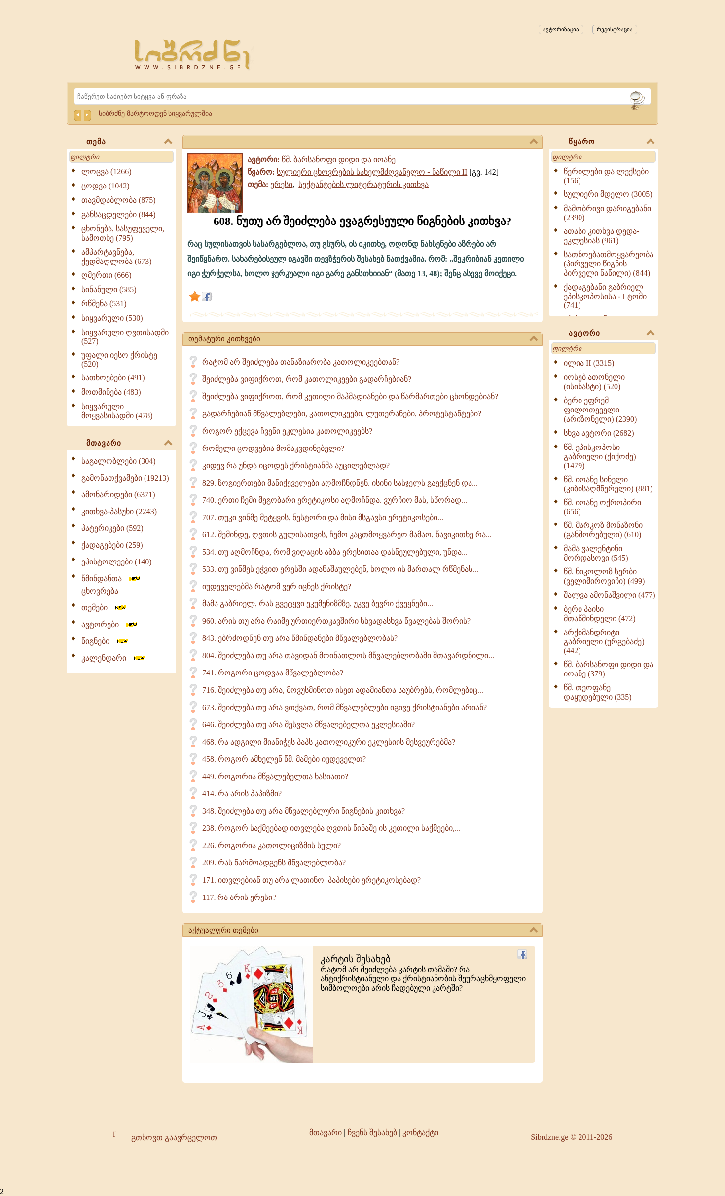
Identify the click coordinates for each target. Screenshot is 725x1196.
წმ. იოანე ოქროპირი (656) (602, 507)
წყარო (611, 142)
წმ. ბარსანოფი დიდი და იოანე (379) (608, 669)
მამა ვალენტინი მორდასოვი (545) (596, 553)
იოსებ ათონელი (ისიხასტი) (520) (594, 382)
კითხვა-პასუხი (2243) (119, 511)
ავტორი (611, 333)
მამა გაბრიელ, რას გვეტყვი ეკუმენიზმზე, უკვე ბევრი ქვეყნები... (317, 603)
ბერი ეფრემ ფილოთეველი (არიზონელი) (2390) (600, 409)
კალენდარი (113, 658)
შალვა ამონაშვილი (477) (609, 595)
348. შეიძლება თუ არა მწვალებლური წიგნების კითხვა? (303, 811)
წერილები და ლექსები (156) (606, 176)
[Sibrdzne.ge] (193, 54)
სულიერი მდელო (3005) (608, 194)
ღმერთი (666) (106, 275)
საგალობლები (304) (118, 461)
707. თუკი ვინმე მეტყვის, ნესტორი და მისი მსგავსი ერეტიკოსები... (322, 517)
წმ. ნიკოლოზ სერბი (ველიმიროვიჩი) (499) (604, 576)
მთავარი (129, 443)
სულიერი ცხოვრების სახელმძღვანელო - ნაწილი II (372, 172)
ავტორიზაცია (561, 29)
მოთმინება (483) (111, 392)
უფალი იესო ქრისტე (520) (119, 359)
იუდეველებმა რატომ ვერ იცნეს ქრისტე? (276, 586)
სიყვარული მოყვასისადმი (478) (117, 411)
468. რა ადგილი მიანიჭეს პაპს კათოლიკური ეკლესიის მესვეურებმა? (328, 742)
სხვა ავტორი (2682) (599, 433)
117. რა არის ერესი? (239, 897)
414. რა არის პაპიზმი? (242, 793)
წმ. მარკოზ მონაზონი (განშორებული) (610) (603, 530)
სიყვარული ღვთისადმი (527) (125, 336)
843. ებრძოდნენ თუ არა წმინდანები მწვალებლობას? (300, 638)
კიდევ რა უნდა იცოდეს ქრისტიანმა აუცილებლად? (296, 465)
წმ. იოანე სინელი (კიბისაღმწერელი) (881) (608, 484)
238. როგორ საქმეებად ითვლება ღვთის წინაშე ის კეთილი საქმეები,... (331, 828)
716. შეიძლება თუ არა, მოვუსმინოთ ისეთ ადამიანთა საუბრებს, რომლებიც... (342, 690)
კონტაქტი (420, 1132)
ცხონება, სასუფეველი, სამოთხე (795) (122, 233)
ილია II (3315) (589, 363)
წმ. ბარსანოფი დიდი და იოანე (339, 159)
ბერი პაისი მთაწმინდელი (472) (600, 614)
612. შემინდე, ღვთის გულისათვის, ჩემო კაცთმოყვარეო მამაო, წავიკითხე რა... (347, 534)
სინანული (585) (109, 289)
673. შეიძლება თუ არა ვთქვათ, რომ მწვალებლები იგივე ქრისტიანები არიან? (344, 707)
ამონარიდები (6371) (118, 494)
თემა (129, 142)
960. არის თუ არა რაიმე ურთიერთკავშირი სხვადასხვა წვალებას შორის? (336, 621)
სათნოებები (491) (113, 378)
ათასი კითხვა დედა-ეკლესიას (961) (601, 236)
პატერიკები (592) (112, 528)
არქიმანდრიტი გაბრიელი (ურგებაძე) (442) (604, 641)
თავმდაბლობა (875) (118, 200)
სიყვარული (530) (112, 318)
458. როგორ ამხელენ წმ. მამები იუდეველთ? (284, 759)
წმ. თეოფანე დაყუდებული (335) (598, 692)
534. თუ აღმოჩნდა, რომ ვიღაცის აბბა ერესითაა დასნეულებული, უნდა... (335, 552)
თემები (104, 607)
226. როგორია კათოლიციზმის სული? (271, 845)
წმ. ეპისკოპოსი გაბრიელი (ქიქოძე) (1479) (600, 456)
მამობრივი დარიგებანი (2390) (607, 213)
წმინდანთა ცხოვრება (111, 584)
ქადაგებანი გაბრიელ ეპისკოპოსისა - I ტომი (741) (605, 296)
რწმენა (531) (104, 303)
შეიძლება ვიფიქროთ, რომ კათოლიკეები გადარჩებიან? (306, 379)
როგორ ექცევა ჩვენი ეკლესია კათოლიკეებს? (287, 431)
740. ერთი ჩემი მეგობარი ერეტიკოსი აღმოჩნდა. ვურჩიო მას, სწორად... (334, 500)
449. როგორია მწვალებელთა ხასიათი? (275, 776)
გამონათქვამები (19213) (125, 478)
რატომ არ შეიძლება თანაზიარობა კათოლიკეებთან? (300, 362)
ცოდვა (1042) (105, 186)
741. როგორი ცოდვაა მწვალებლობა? (272, 673)
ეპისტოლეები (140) (116, 562)
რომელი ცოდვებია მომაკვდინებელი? (273, 448)
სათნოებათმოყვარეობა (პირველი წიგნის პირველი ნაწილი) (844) (608, 263)
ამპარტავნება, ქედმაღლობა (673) (116, 256)
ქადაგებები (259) (112, 545)
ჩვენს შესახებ (372, 1132)
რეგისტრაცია (615, 29)
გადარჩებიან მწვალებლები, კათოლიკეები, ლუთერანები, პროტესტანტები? (341, 414)
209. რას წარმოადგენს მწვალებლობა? (274, 863)
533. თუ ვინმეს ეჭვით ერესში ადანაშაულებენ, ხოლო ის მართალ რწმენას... (340, 569)
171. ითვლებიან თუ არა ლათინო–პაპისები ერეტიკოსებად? (311, 880)
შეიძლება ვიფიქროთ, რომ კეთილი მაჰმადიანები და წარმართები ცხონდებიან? (350, 396)
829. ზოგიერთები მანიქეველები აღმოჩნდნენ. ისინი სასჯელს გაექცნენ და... (340, 483)
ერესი (281, 184)
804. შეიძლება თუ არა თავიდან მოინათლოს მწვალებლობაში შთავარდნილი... (348, 655)
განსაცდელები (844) (118, 214)
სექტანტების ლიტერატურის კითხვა (363, 184)
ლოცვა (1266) (106, 171)
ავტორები (110, 624)
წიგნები (105, 641)
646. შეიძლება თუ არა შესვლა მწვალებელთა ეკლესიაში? (308, 724)
